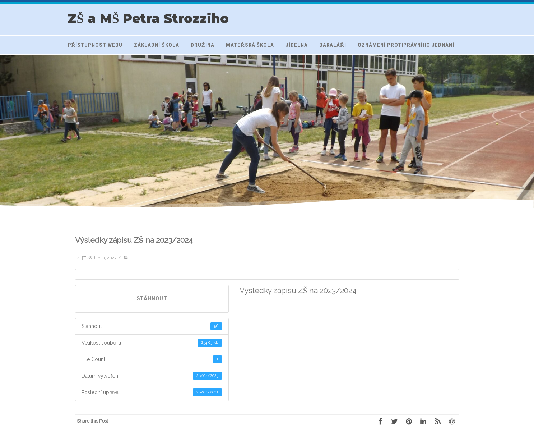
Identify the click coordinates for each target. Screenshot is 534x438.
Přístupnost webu (95, 45)
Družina (202, 45)
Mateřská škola (250, 45)
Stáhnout (151, 299)
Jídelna (296, 45)
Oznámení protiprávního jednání (406, 45)
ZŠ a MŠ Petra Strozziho (148, 18)
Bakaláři (332, 45)
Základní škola (156, 45)
